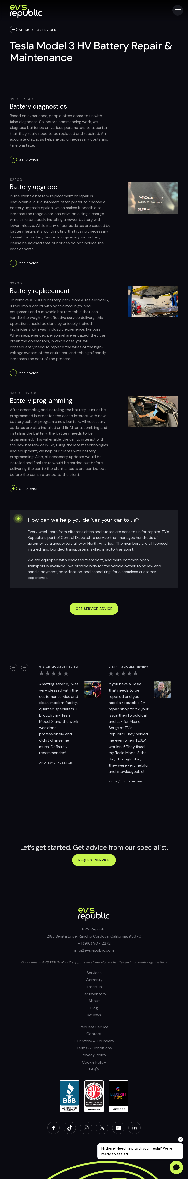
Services (94, 972)
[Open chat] (176, 1167)
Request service (94, 860)
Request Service (94, 1027)
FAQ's (94, 1069)
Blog (94, 1007)
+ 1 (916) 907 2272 (94, 943)
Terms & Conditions (94, 1048)
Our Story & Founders (94, 1040)
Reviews (94, 1015)
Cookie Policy (94, 1062)
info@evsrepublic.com (94, 950)
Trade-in (94, 986)
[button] (13, 667)
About (94, 1000)
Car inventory (94, 994)
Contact (94, 1033)
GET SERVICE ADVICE (94, 608)
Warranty (94, 979)
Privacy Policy (94, 1055)
